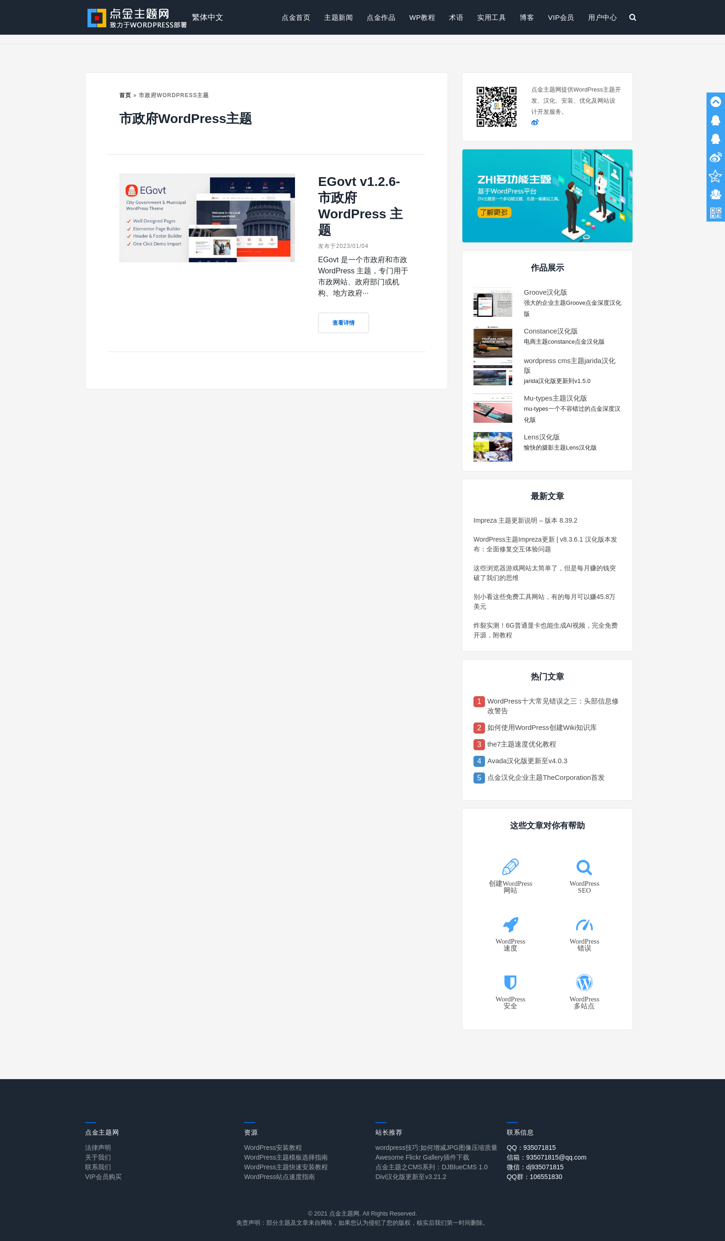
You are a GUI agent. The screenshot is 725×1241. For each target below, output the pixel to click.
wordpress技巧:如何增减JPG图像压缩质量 (436, 1147)
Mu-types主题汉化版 (555, 398)
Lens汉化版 (542, 437)
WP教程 (422, 17)
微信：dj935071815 (535, 1167)
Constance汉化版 (551, 331)
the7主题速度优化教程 (521, 744)
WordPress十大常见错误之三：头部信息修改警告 (553, 706)
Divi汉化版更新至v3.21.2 (410, 1176)
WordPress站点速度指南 (279, 1176)
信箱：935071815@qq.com (546, 1157)
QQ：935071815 (531, 1147)
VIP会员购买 (103, 1176)
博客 (527, 17)
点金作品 (381, 17)
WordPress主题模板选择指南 (286, 1157)
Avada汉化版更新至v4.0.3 (527, 761)
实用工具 (491, 17)
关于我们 (98, 1157)
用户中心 (602, 17)
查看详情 (343, 323)
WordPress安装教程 (273, 1147)
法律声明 (98, 1147)
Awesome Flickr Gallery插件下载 (422, 1157)
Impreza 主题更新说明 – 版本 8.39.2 (525, 520)
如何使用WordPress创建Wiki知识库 (542, 727)
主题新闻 (338, 17)
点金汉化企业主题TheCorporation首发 (546, 777)
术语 (456, 17)
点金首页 (296, 17)
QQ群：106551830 (534, 1176)
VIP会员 (561, 17)
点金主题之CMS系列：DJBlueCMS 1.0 (431, 1167)
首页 (125, 95)
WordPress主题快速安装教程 (286, 1167)
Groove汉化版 (545, 292)
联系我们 (98, 1167)
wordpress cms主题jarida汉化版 (569, 365)
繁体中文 (207, 17)
